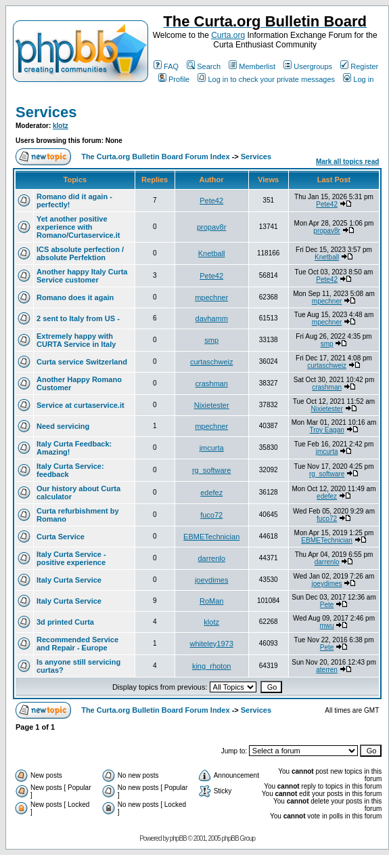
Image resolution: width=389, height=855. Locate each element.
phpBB (178, 838)
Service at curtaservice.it (80, 405)
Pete (327, 604)
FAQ (166, 66)
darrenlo (211, 558)
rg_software (211, 470)
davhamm (212, 318)
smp (211, 340)
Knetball (211, 253)
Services (46, 112)
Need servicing (63, 426)
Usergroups (307, 66)
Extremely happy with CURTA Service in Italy (76, 340)
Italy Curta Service (69, 580)
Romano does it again (75, 297)
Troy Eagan (326, 430)
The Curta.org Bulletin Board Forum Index (155, 156)
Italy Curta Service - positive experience (71, 558)
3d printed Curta (65, 622)
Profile (173, 79)
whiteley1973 (211, 644)
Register (359, 66)
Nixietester (211, 405)
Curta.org (228, 35)
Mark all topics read (347, 161)
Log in (358, 79)
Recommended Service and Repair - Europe (77, 643)
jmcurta (212, 448)
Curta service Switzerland (82, 362)
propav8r (211, 227)
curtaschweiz (211, 362)
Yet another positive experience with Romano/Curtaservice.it (78, 227)
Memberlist (252, 66)
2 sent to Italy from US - (78, 318)
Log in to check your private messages (266, 79)
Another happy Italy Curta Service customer (82, 276)
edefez (211, 492)
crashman (212, 383)
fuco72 (211, 515)
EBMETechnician (211, 537)
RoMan (211, 601)
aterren (327, 669)
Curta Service (61, 537)
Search (204, 66)
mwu (327, 625)
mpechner (211, 297)
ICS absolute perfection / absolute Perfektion (80, 253)
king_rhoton (211, 666)
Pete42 (211, 200)
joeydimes (212, 580)
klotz (60, 125)
